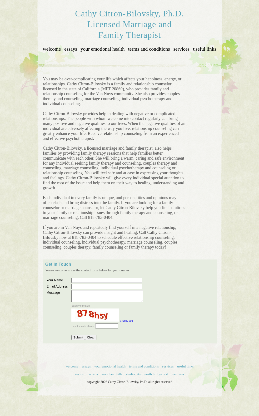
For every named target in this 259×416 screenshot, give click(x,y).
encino (79, 376)
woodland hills (112, 376)
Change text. (127, 323)
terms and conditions (149, 49)
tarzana (93, 376)
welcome (52, 49)
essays (70, 49)
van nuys (177, 376)
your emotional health (102, 49)
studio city (133, 376)
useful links (204, 49)
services (181, 49)
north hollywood (156, 376)
